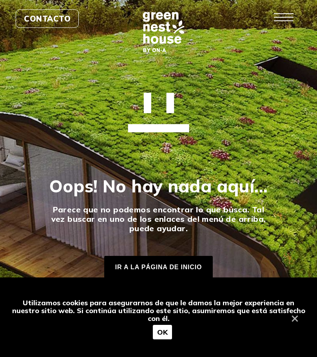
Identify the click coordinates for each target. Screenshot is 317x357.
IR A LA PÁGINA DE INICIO (158, 267)
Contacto (47, 19)
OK (162, 332)
